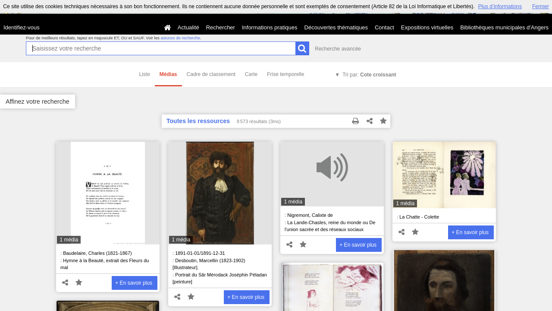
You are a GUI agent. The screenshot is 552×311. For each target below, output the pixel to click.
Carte (251, 74)
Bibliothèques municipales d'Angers (504, 27)
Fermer (540, 6)
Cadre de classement (211, 74)
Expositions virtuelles (427, 27)
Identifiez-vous (21, 27)
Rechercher (220, 27)
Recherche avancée (338, 49)
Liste (144, 74)
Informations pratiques (270, 27)
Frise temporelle (285, 74)
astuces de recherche (180, 37)
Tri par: (369, 75)
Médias (168, 74)
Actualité (188, 27)
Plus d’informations (500, 6)
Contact (384, 27)
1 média (69, 240)
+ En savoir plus (133, 283)
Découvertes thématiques (336, 27)
